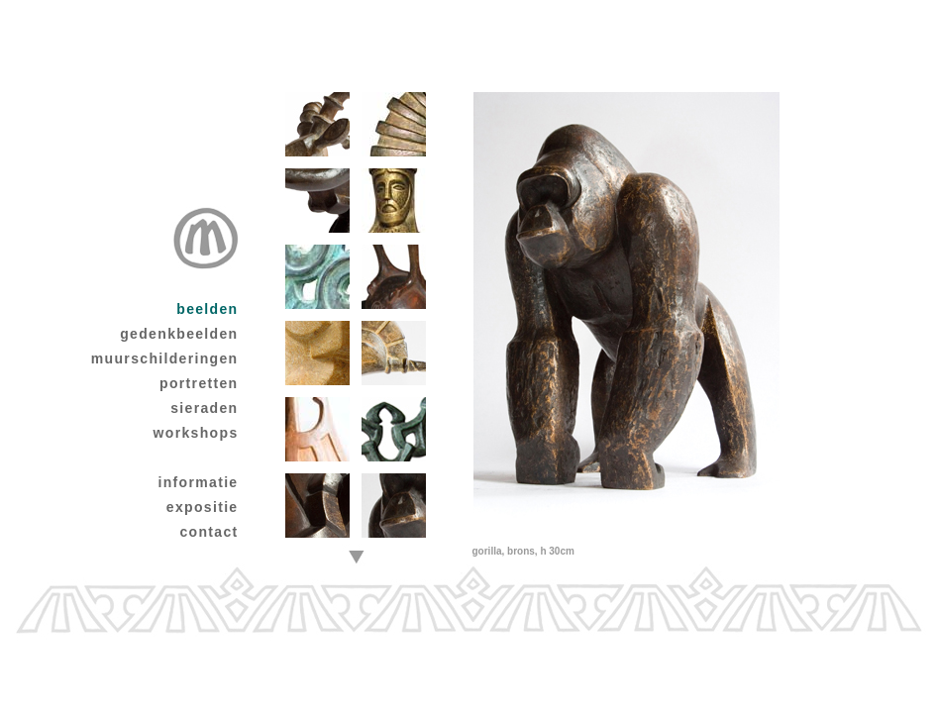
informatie (197, 482)
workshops (196, 433)
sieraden (204, 408)
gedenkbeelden (179, 334)
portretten (198, 383)
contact (208, 532)
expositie (202, 507)
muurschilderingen (165, 358)
